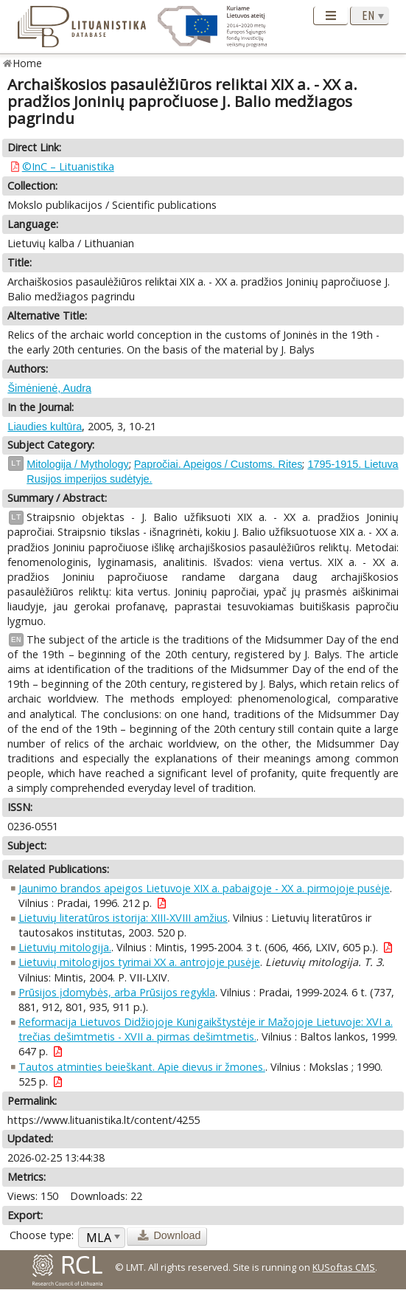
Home (27, 63)
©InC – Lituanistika (68, 166)
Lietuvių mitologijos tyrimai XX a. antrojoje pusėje (139, 962)
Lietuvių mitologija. (64, 947)
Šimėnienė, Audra (49, 388)
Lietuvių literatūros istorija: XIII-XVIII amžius (123, 918)
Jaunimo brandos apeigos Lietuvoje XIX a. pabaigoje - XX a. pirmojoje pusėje (204, 888)
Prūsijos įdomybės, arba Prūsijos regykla (116, 992)
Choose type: (42, 1235)
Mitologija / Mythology (77, 464)
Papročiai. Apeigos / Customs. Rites (218, 464)
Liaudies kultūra (44, 426)
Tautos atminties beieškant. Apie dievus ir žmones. (141, 1067)
